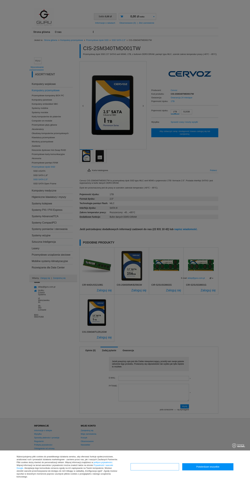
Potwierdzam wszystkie (207, 466)
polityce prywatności (103, 462)
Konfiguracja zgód (155, 466)
